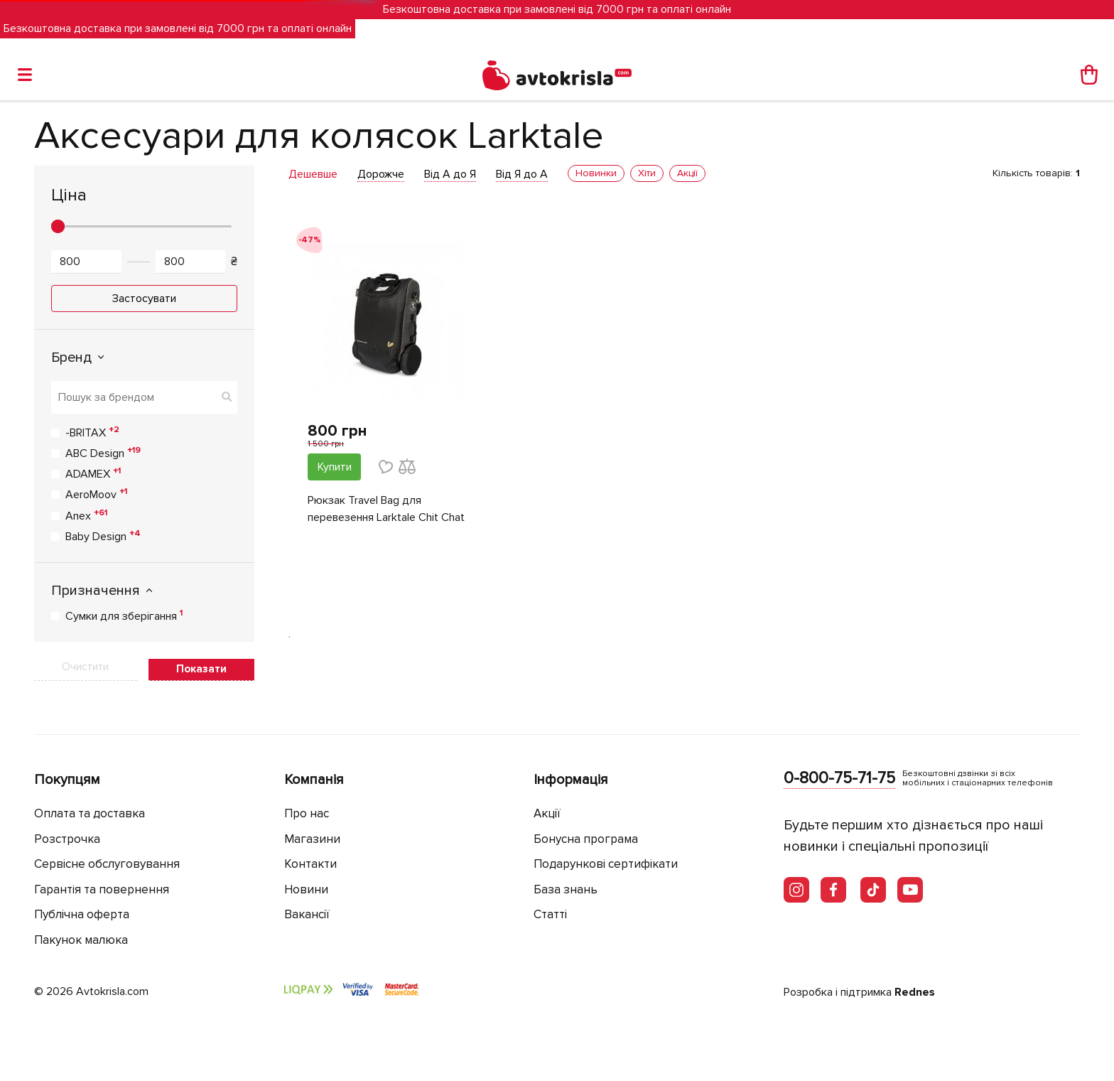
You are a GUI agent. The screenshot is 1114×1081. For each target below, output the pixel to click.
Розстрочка (67, 839)
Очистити (85, 666)
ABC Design (103, 453)
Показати (201, 668)
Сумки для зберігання (124, 615)
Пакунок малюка (81, 939)
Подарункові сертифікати (606, 863)
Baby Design (103, 536)
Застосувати (144, 298)
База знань (565, 889)
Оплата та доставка (89, 813)
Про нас (306, 813)
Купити (335, 467)
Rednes (914, 992)
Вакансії (307, 914)
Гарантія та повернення (101, 889)
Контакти (310, 863)
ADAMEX (93, 473)
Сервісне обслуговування (107, 863)
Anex (86, 515)
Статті (550, 914)
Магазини (312, 839)
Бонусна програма (586, 839)
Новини (306, 889)
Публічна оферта (81, 914)
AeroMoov (96, 494)
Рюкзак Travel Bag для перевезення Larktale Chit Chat (386, 509)
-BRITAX (92, 432)
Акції (547, 813)
